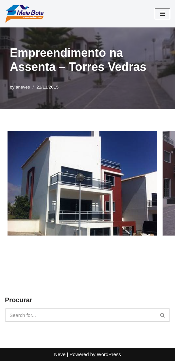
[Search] (80, 315)
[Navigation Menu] (162, 13)
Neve (59, 354)
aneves (23, 87)
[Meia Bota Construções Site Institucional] (24, 14)
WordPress (109, 354)
